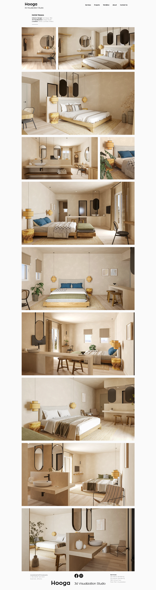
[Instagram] (81, 576)
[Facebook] (76, 576)
